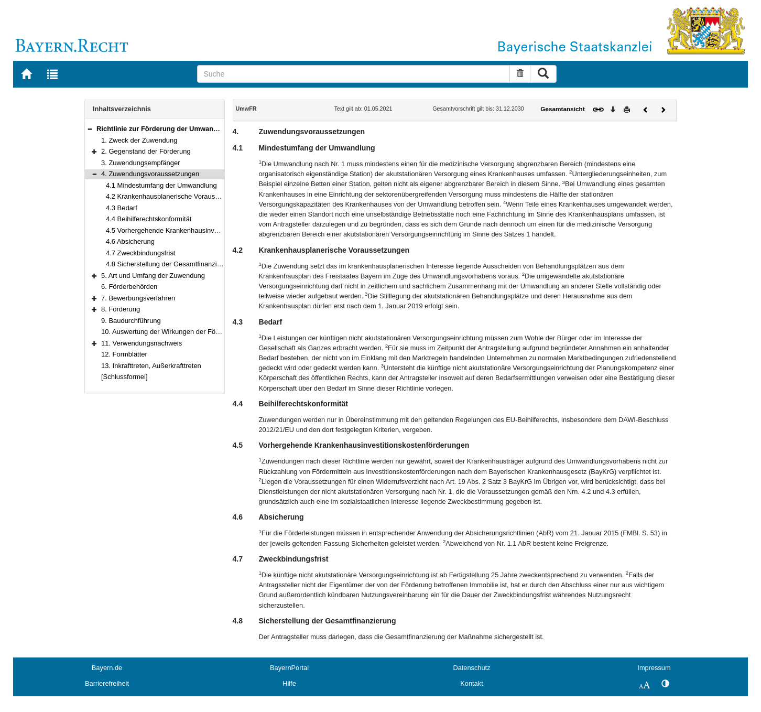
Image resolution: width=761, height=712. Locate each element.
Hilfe (289, 683)
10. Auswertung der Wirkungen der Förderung (170, 332)
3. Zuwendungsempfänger (140, 163)
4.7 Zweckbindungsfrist (140, 253)
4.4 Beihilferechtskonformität (148, 219)
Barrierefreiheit (107, 683)
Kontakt (471, 683)
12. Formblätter (124, 354)
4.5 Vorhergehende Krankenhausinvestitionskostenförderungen (201, 230)
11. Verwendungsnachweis (141, 343)
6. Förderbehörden (129, 286)
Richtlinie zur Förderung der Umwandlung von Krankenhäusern (198, 129)
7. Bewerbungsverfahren (138, 298)
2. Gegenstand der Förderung (146, 151)
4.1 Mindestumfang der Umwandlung (161, 185)
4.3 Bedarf (121, 208)
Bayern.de (107, 668)
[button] (89, 129)
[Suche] (353, 74)
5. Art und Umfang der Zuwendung (153, 275)
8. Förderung (120, 309)
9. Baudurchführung (131, 321)
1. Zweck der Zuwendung (139, 140)
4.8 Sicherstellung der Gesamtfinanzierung (170, 264)
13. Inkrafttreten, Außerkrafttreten (151, 366)
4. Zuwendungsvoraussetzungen (150, 174)
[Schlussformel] (124, 377)
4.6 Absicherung (130, 241)
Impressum (653, 668)
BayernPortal (289, 668)
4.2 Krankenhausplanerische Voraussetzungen (176, 196)
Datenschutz (471, 668)
